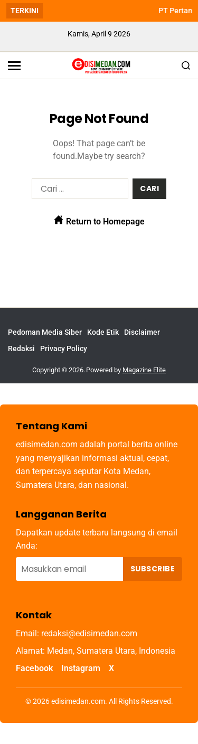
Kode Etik (103, 332)
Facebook (34, 668)
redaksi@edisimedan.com (89, 633)
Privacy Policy (63, 348)
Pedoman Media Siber (45, 332)
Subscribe (152, 568)
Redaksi (21, 348)
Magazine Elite (144, 370)
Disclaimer (142, 332)
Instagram (80, 668)
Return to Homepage (99, 221)
